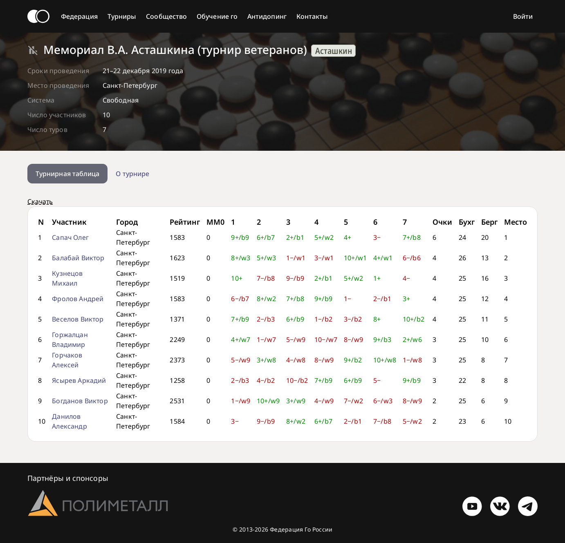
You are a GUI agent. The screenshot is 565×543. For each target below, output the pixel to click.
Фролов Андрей (77, 298)
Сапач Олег (70, 237)
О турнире (132, 173)
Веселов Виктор (77, 319)
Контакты (312, 16)
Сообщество (166, 16)
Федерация (79, 16)
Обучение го (217, 16)
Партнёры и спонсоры (67, 478)
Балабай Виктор (78, 257)
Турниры (122, 16)
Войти (523, 16)
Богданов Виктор (80, 400)
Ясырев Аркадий (79, 380)
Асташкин (333, 50)
